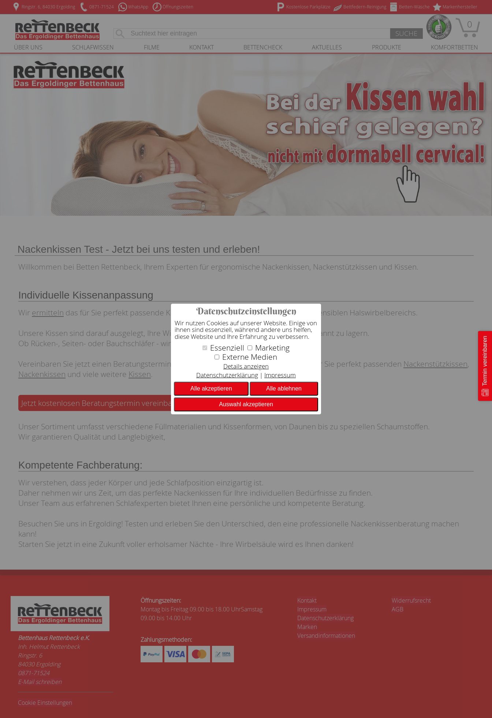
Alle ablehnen (284, 388)
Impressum (280, 375)
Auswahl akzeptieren (246, 404)
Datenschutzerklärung (227, 375)
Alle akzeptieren (211, 388)
